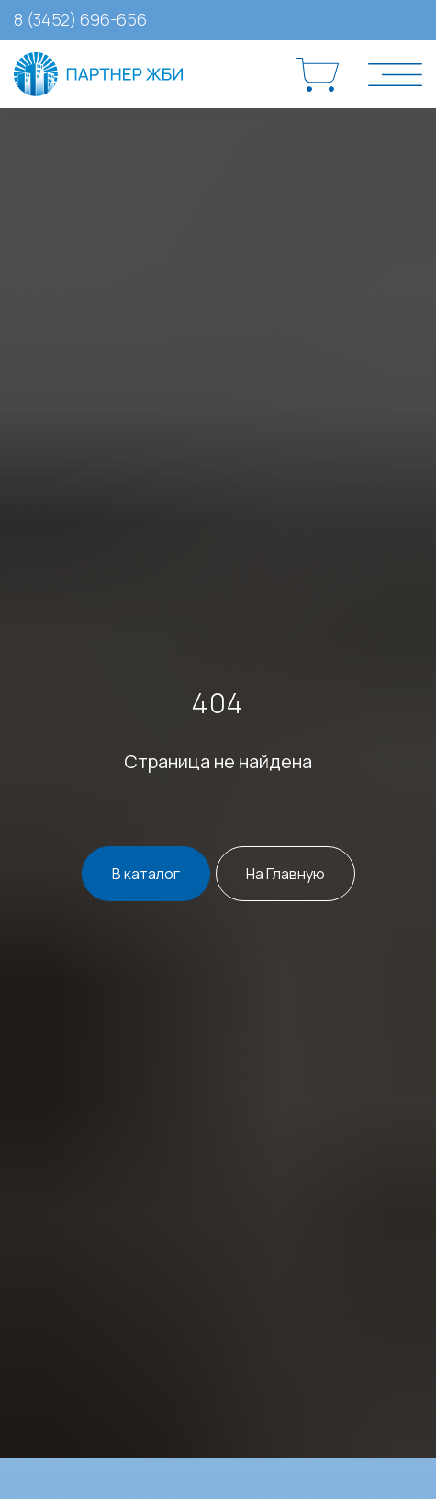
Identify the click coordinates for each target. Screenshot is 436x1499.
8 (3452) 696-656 (80, 19)
